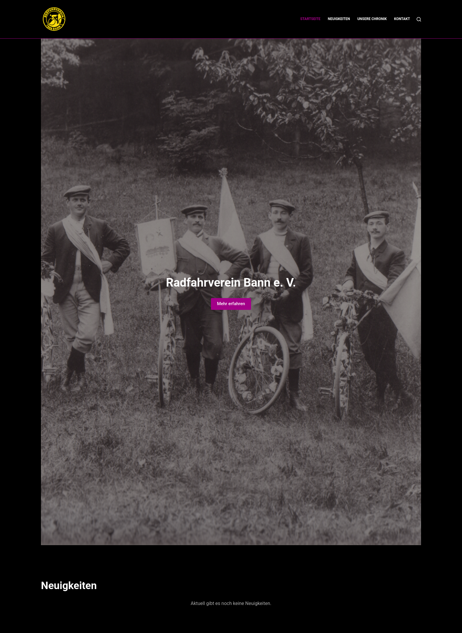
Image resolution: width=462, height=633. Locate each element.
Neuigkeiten (339, 19)
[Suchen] (419, 19)
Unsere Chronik (372, 19)
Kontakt (402, 19)
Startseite (310, 19)
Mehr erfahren (231, 303)
